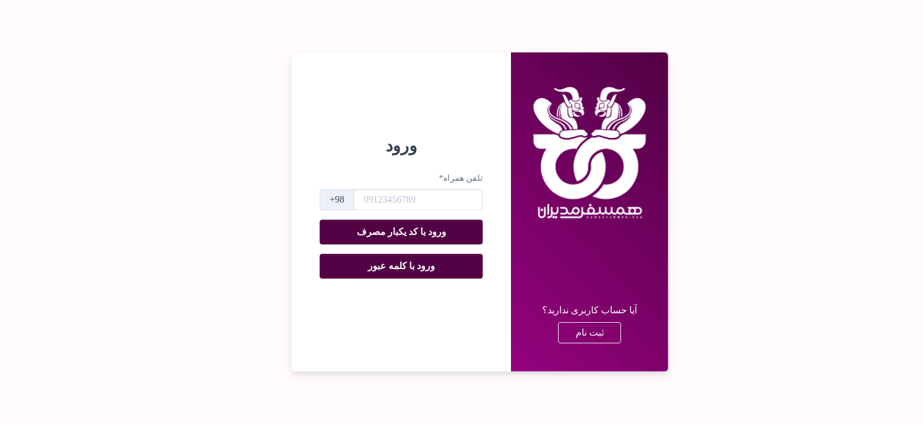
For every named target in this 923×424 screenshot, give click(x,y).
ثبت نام (571, 332)
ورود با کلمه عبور (383, 266)
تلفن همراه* (443, 178)
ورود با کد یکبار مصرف (383, 232)
